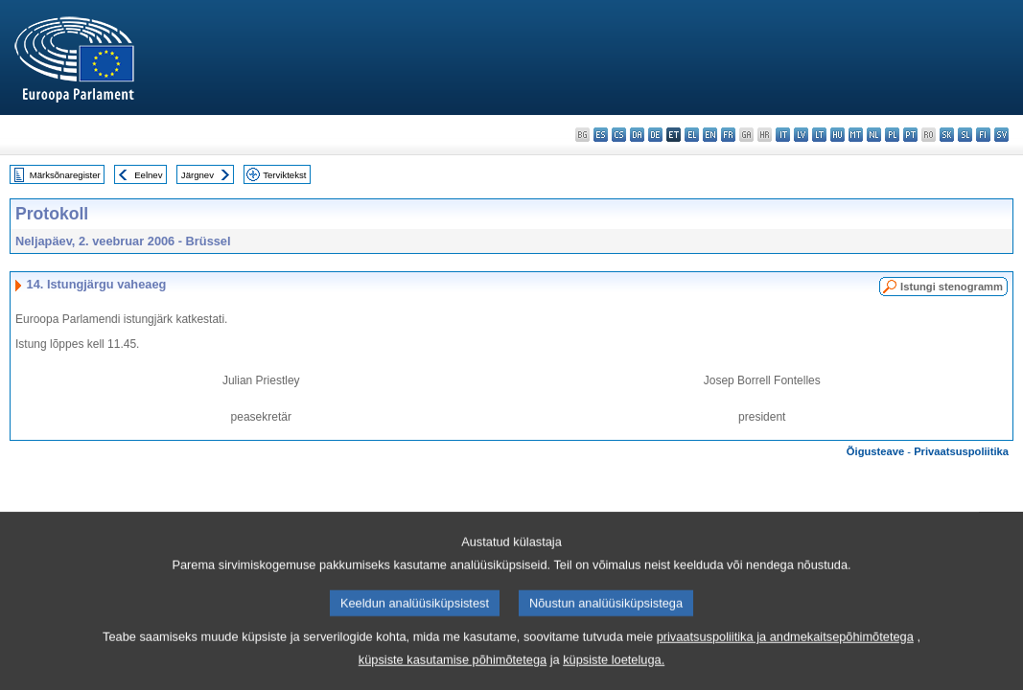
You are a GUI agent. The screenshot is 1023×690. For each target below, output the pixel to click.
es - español (600, 134)
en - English (710, 134)
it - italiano (783, 134)
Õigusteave (875, 451)
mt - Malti (856, 134)
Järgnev (197, 175)
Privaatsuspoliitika (961, 451)
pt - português (910, 134)
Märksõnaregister (65, 175)
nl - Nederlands (874, 134)
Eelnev (148, 175)
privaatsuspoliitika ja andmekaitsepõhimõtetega (785, 661)
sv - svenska (1001, 134)
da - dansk (637, 134)
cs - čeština (619, 134)
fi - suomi (983, 134)
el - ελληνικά (692, 134)
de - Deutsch (655, 134)
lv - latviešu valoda (801, 134)
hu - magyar (837, 134)
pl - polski (892, 134)
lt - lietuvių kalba (819, 134)
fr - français (728, 134)
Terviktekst (284, 175)
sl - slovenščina (965, 134)
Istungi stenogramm (951, 286)
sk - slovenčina (947, 134)
